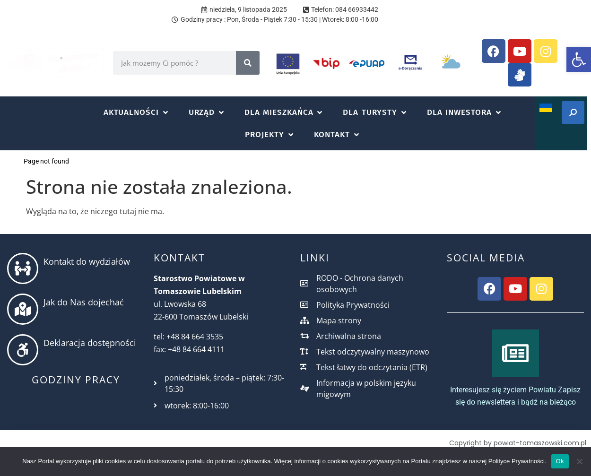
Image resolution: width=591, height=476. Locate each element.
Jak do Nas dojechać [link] (83, 302)
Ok (560, 461)
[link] (578, 59)
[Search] (248, 63)
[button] (136, 112)
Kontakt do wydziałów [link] (86, 261)
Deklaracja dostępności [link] (89, 342)
